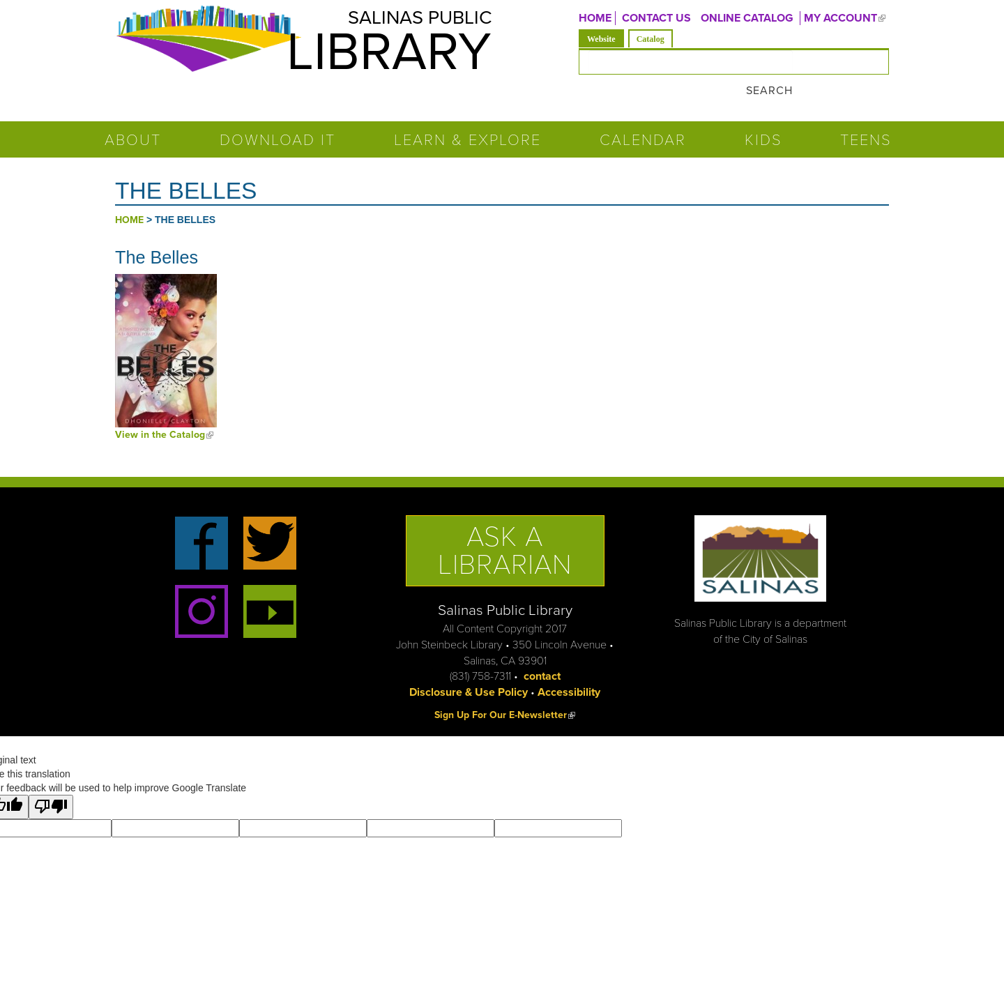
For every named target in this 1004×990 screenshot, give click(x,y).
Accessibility (569, 666)
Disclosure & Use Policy (468, 666)
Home (129, 194)
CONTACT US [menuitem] (656, 18)
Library (370, 58)
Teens (866, 114)
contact (542, 650)
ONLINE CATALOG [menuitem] (747, 18)
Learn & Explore (467, 114)
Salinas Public (405, 20)
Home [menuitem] (595, 18)
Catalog (650, 39)
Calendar (643, 114)
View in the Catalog (164, 409)
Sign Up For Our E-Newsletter (504, 689)
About (133, 114)
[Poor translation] (51, 781)
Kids (763, 114)
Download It (277, 114)
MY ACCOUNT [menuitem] (846, 18)
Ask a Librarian (505, 525)
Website (605, 38)
